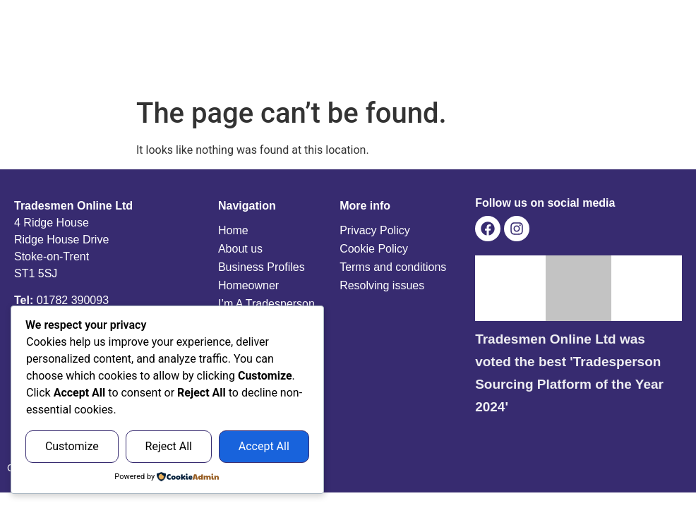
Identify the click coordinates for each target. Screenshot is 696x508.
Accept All (264, 446)
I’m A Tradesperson (266, 304)
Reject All (168, 446)
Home (233, 230)
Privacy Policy (375, 230)
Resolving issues (382, 285)
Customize (72, 446)
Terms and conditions (393, 267)
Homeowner (248, 285)
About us (240, 249)
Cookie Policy (374, 249)
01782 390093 (73, 300)
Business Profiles (261, 267)
